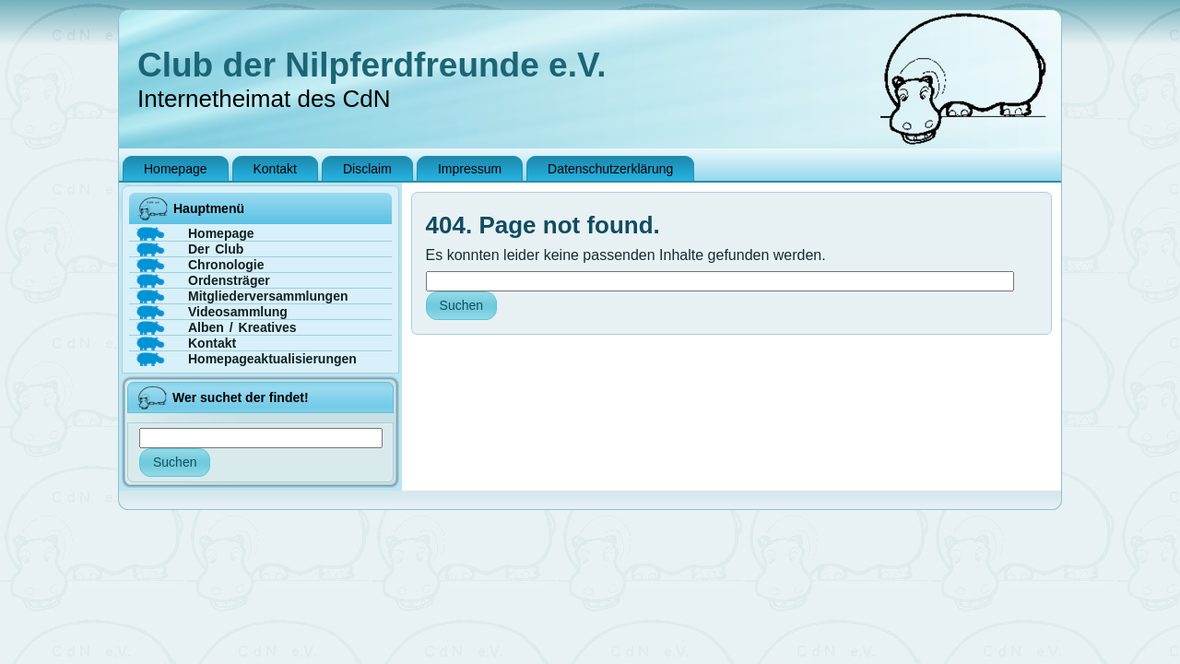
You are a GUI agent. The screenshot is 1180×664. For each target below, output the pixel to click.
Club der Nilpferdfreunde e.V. (372, 65)
